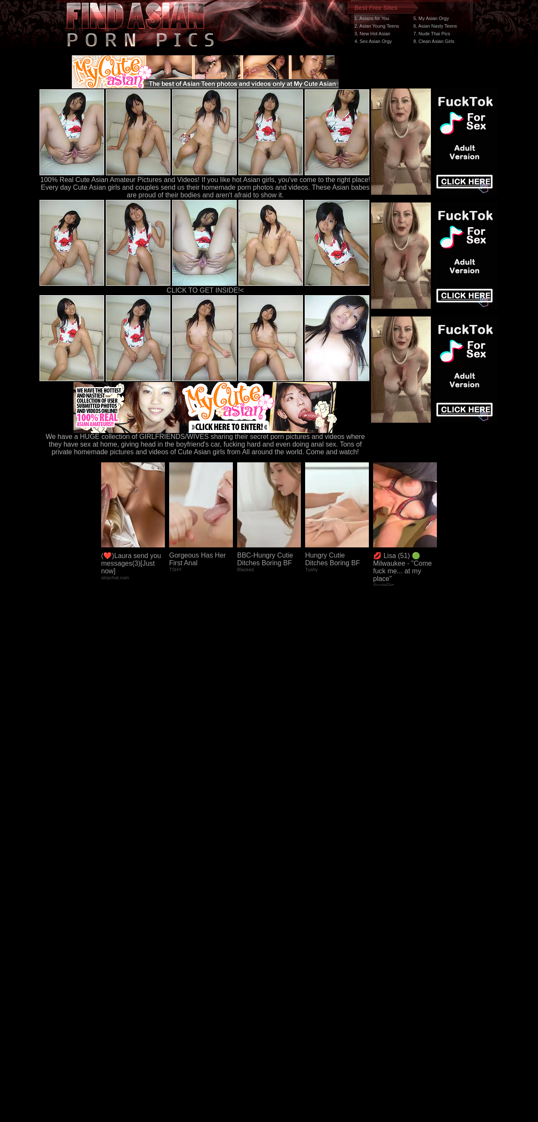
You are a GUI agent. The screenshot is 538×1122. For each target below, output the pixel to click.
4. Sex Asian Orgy (373, 41)
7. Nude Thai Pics (431, 33)
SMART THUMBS (284, 961)
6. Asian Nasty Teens (435, 25)
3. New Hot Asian (372, 33)
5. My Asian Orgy (431, 18)
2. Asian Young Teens (376, 25)
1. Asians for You (371, 18)
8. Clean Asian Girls (434, 41)
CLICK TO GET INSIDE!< (205, 290)
